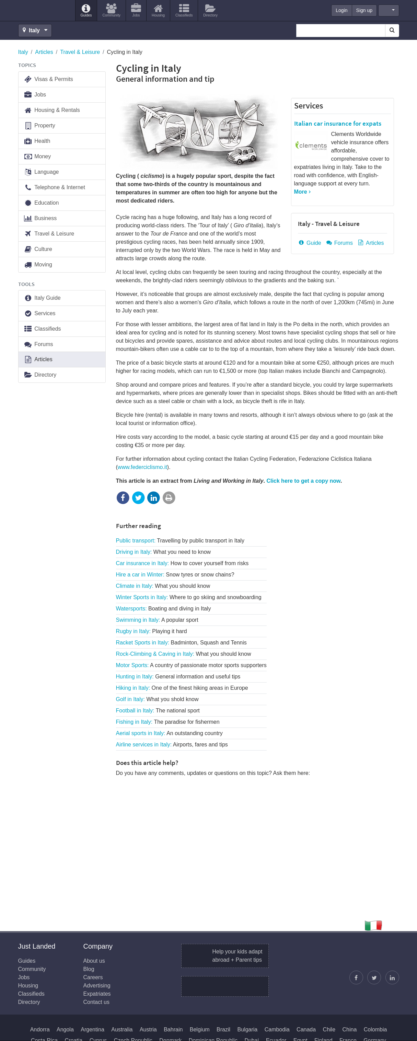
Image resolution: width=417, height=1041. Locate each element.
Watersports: (163, 608)
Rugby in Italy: (151, 631)
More (300, 192)
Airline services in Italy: (172, 744)
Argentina (92, 1029)
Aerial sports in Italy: (169, 733)
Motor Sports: (191, 665)
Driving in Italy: (163, 552)
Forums (339, 243)
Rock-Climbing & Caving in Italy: (183, 654)
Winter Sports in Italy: (189, 597)
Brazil (223, 1029)
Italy (23, 52)
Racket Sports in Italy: (181, 642)
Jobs (35, 95)
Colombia (375, 1029)
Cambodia (277, 1029)
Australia (121, 1029)
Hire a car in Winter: (175, 574)
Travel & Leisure (80, 52)
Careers (93, 977)
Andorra (40, 1029)
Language (41, 172)
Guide (309, 243)
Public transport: (180, 541)
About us (94, 961)
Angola (65, 1029)
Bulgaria (248, 1029)
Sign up (364, 10)
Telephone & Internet (54, 187)
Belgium (200, 1029)
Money (37, 156)
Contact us (96, 1002)
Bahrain (173, 1029)
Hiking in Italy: (182, 688)
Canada (306, 1029)
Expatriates (97, 994)
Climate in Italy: (163, 586)
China (350, 1029)
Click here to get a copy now (303, 481)
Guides (27, 961)
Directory (40, 375)
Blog (88, 969)
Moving (38, 264)
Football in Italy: (158, 710)
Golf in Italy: (157, 699)
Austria (148, 1029)
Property (39, 125)
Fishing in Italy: (168, 722)
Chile (329, 1029)
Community (32, 969)
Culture (38, 249)
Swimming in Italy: (157, 620)
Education (41, 203)
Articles (44, 52)
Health (37, 141)
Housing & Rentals (52, 110)
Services (308, 105)
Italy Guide (42, 298)
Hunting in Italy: (178, 676)
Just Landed (44, 10)
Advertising (97, 985)
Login (341, 10)
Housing (28, 985)
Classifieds (42, 329)
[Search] (392, 30)
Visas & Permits (48, 79)
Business (40, 218)
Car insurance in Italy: (182, 563)
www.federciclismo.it (142, 467)
